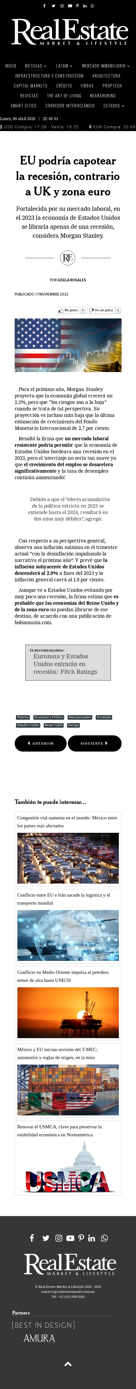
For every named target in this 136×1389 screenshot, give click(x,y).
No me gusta (104, 310)
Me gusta (71, 310)
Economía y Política (48, 717)
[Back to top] (68, 1364)
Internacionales (80, 717)
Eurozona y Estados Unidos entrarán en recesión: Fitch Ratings (65, 664)
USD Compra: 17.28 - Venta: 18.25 (39, 127)
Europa (73, 725)
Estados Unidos (28, 725)
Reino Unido (54, 725)
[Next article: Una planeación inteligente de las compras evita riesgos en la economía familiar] (94, 743)
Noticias (23, 717)
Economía (104, 717)
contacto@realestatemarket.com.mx (68, 1292)
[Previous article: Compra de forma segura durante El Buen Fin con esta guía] (41, 743)
